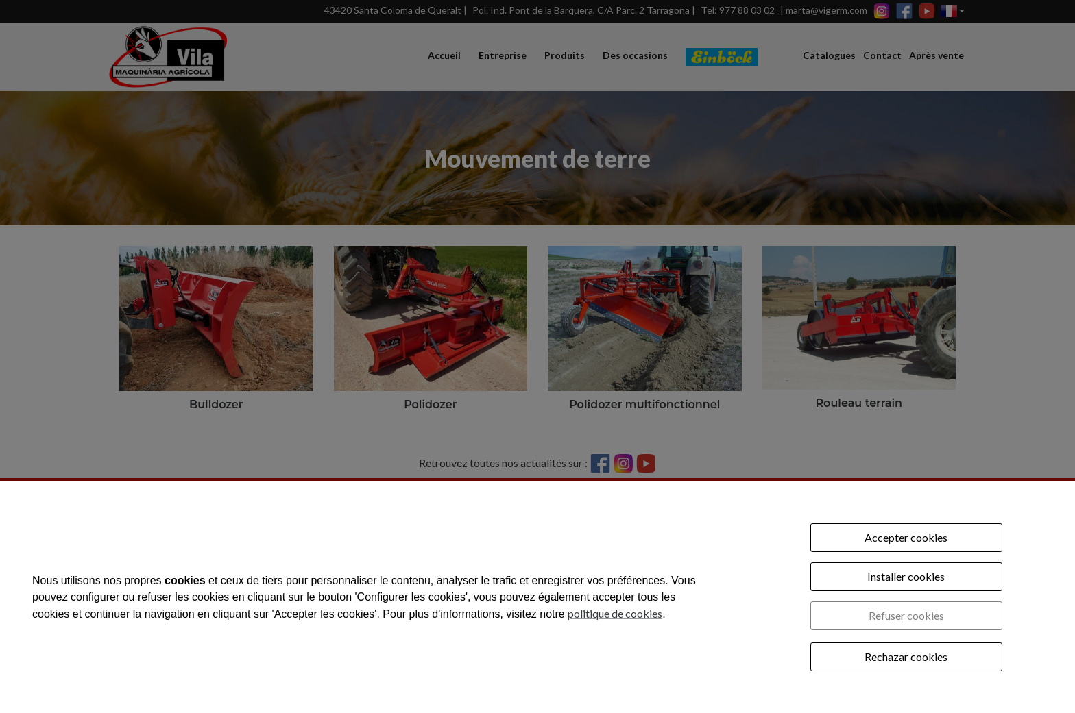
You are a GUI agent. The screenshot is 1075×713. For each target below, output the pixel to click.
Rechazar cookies (906, 656)
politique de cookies (615, 612)
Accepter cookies (906, 537)
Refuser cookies (906, 615)
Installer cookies (906, 576)
